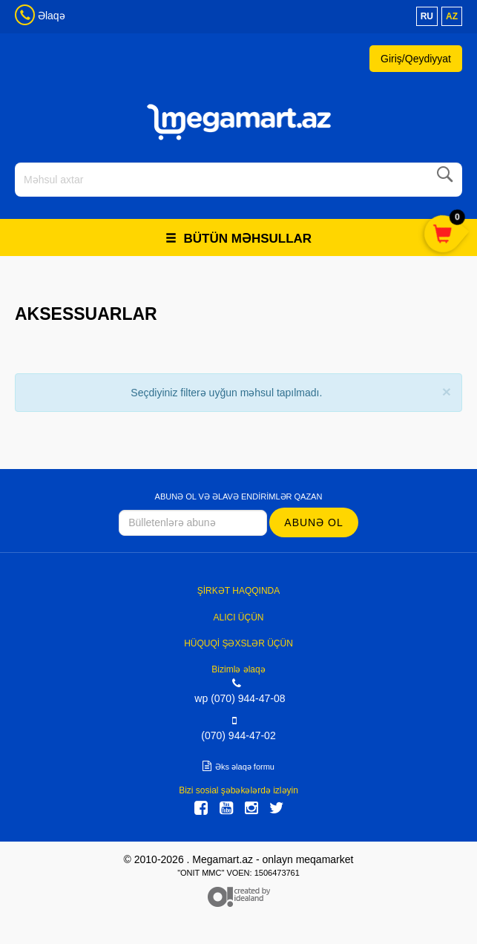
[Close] (446, 391)
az (452, 16)
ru (427, 16)
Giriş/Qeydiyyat (416, 59)
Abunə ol (313, 522)
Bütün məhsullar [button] (238, 239)
